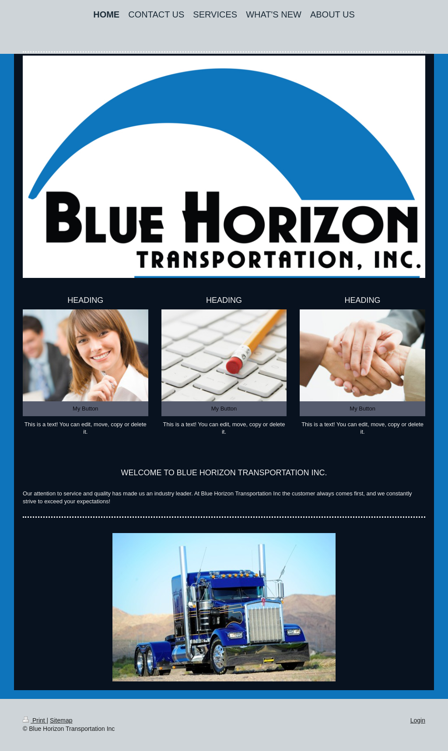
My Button (85, 408)
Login (417, 720)
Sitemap (61, 720)
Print (35, 720)
